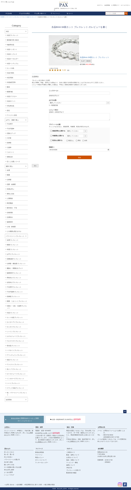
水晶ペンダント (12, 49)
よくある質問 (8, 472)
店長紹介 (108, 462)
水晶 (7, 31)
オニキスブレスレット (14, 327)
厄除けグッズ (11, 133)
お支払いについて (72, 457)
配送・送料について (72, 455)
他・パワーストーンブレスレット (17, 394)
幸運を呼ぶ (10, 189)
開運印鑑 (10, 92)
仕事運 (9, 179)
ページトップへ (124, 411)
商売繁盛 (10, 203)
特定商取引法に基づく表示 (33, 484)
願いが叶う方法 (9, 464)
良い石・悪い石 (9, 454)
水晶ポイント (11, 101)
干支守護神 (10, 128)
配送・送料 (39, 427)
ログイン (100, 5)
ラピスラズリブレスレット (15, 341)
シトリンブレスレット (14, 331)
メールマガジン (126, 5)
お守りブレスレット (13, 254)
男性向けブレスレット (14, 277)
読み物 (9, 13)
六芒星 (9, 138)
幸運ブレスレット (12, 249)
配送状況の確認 (71, 473)
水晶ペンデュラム (12, 63)
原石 (8, 110)
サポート (69, 448)
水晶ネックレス (12, 54)
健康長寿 (10, 222)
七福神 (9, 147)
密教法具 (10, 157)
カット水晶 (10, 68)
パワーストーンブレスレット (14, 17)
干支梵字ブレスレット (14, 287)
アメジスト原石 (12, 115)
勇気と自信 (10, 194)
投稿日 (52, 147)
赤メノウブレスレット (14, 369)
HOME (2, 17)
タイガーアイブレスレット (15, 322)
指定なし (70, 140)
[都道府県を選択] (76, 131)
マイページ (55, 13)
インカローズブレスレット (15, 378)
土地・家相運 (11, 226)
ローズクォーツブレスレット (16, 374)
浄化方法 (69, 467)
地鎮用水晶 (10, 44)
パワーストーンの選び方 (12, 459)
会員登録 (107, 5)
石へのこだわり (9, 452)
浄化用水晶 (10, 106)
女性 (84, 140)
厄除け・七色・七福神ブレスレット (17, 307)
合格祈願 (10, 212)
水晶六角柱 (10, 73)
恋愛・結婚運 (11, 184)
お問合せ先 (101, 427)
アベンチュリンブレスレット (16, 355)
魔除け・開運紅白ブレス (15, 268)
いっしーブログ (9, 475)
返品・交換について (72, 460)
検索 (126, 13)
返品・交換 (70, 427)
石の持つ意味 (8, 462)
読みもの (7, 448)
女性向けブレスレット (14, 282)
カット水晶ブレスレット (29, 17)
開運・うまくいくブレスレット (17, 301)
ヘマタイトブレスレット (15, 350)
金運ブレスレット (12, 240)
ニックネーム (54, 90)
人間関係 (10, 198)
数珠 (8, 87)
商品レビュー (39, 457)
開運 (8, 175)
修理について (70, 465)
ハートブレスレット (13, 383)
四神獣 (9, 143)
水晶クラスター (12, 96)
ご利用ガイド (115, 5)
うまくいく (10, 152)
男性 (78, 140)
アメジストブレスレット (15, 364)
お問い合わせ (10, 484)
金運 (8, 170)
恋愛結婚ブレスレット (14, 259)
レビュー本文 (54, 110)
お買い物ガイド (40, 13)
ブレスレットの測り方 (73, 470)
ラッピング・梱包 (72, 462)
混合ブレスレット (12, 360)
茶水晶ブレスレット (13, 345)
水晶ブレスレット (12, 35)
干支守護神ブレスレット (15, 292)
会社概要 (101, 448)
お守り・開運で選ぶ (12, 120)
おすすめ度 (53, 100)
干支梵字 (10, 124)
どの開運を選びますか (14, 231)
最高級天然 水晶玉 (13, 40)
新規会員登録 (39, 452)
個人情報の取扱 (50, 484)
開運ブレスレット (12, 245)
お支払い (7, 427)
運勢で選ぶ (9, 166)
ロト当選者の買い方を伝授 (12, 467)
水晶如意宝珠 (11, 82)
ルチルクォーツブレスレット (16, 336)
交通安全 (10, 217)
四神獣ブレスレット (13, 296)
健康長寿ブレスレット (14, 273)
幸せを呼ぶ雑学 (9, 470)
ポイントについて (41, 460)
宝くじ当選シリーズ (13, 161)
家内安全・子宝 (12, 208)
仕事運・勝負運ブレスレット (16, 263)
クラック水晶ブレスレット (15, 388)
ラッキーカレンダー (41, 462)
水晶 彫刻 (10, 77)
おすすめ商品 (24, 13)
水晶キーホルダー (12, 59)
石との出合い (8, 457)
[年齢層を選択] (76, 136)
